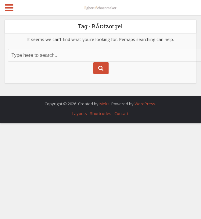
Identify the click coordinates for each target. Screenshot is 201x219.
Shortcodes (100, 113)
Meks (104, 103)
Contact (121, 113)
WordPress (145, 103)
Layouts (79, 113)
